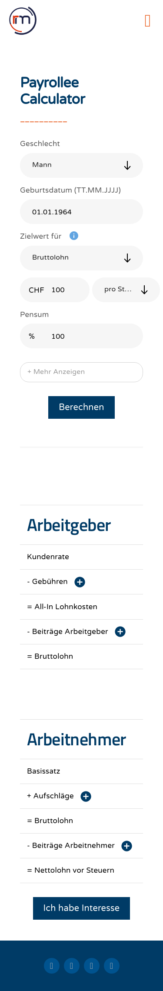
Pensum (34, 314)
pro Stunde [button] (123, 289)
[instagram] (112, 966)
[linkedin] (52, 966)
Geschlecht (40, 143)
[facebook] (92, 966)
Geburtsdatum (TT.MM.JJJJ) (70, 190)
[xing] (72, 966)
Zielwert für (41, 236)
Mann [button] (42, 164)
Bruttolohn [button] (50, 257)
